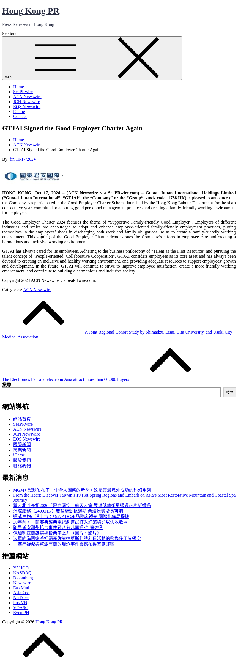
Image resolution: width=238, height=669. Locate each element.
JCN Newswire (26, 101)
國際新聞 (22, 444)
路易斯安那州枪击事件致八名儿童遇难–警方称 (58, 527)
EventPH (21, 612)
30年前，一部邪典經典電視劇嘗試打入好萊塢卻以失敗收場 (70, 522)
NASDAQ (22, 573)
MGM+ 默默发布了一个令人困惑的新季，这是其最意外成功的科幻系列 (82, 490)
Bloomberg (23, 578)
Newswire (22, 582)
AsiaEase (21, 592)
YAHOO (21, 568)
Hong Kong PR (30, 11)
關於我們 (22, 460)
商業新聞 (22, 450)
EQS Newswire (26, 106)
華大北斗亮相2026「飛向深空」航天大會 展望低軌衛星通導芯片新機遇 (82, 505)
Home (18, 86)
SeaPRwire (23, 91)
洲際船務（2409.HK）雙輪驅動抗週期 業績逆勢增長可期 (68, 511)
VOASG (20, 607)
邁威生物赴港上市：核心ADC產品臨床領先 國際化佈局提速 (71, 516)
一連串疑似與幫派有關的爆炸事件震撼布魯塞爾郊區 (63, 544)
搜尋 (6, 384)
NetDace (21, 597)
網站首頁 (22, 419)
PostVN (20, 602)
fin (12, 159)
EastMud (21, 587)
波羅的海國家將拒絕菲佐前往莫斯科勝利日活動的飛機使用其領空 (77, 538)
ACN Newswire (27, 96)
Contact (20, 116)
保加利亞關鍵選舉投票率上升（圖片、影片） (57, 533)
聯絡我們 (22, 466)
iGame (19, 111)
